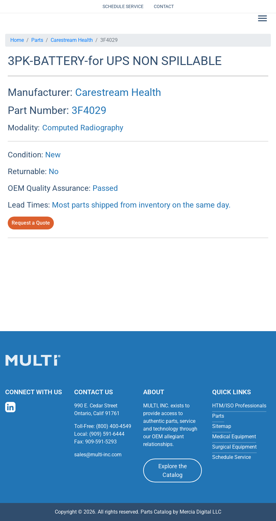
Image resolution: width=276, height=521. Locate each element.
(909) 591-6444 (106, 434)
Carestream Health (72, 40)
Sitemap (221, 426)
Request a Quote (31, 223)
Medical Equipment (234, 436)
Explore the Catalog (172, 470)
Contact (164, 6)
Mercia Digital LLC (200, 512)
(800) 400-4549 (113, 426)
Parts (37, 40)
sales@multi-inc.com (98, 454)
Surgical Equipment (234, 447)
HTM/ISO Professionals (239, 406)
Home (17, 40)
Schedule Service (123, 6)
